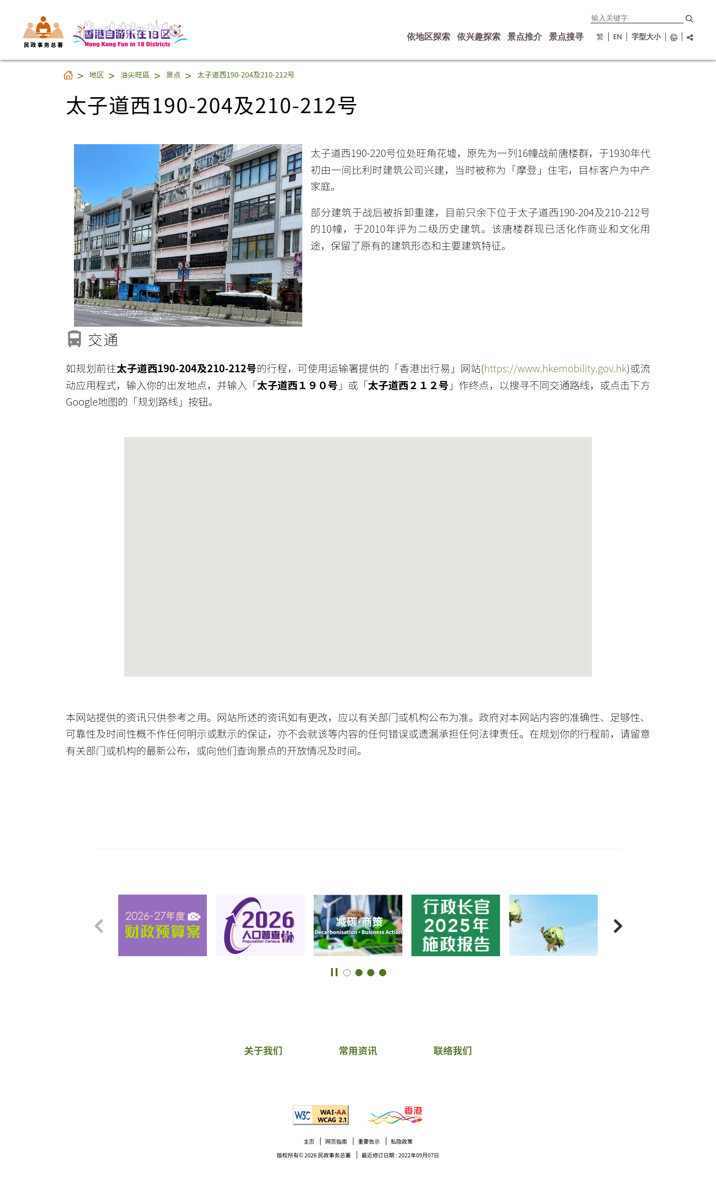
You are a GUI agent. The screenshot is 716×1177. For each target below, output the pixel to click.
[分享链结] (687, 36)
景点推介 (524, 37)
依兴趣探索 (478, 37)
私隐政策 (402, 1141)
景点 (173, 74)
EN (617, 36)
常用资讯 (358, 1050)
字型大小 (646, 36)
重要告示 (369, 1141)
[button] (689, 18)
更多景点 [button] (697, 909)
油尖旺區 (135, 74)
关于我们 (263, 1050)
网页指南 (336, 1141)
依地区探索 (428, 37)
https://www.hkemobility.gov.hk (555, 367)
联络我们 (453, 1050)
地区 (97, 74)
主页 (308, 1141)
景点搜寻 (566, 37)
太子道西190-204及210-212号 (246, 74)
